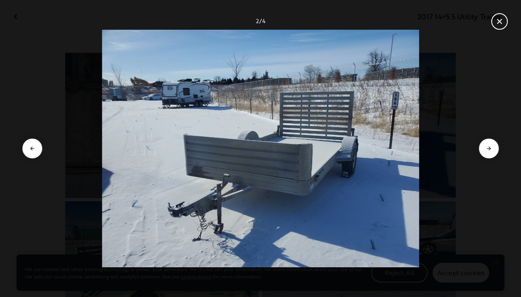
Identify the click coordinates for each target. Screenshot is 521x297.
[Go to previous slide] (32, 148)
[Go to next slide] (489, 148)
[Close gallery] (499, 21)
